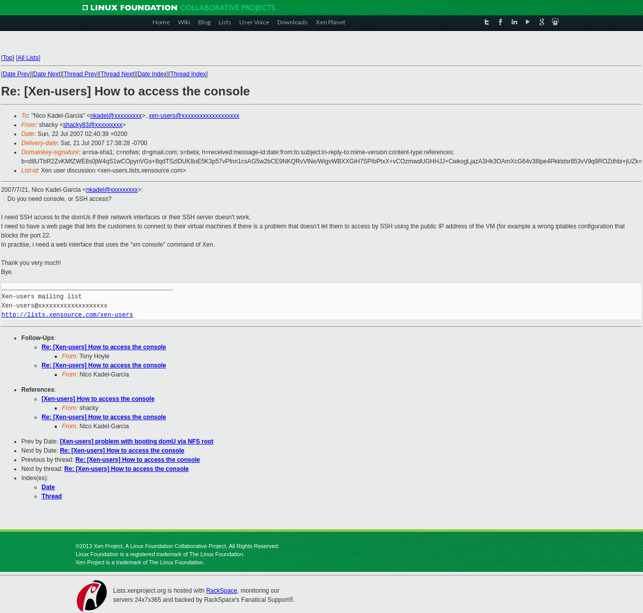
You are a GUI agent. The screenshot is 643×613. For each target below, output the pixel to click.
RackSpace (221, 590)
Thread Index (188, 74)
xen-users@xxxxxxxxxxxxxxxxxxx (194, 115)
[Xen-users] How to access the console (98, 398)
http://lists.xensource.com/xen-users (67, 315)
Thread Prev (80, 74)
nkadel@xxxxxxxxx (116, 115)
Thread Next (117, 74)
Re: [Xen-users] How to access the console (104, 347)
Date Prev (16, 74)
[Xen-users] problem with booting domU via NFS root (136, 441)
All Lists (28, 57)
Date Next (46, 74)
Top (7, 57)
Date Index (152, 74)
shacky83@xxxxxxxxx (92, 124)
